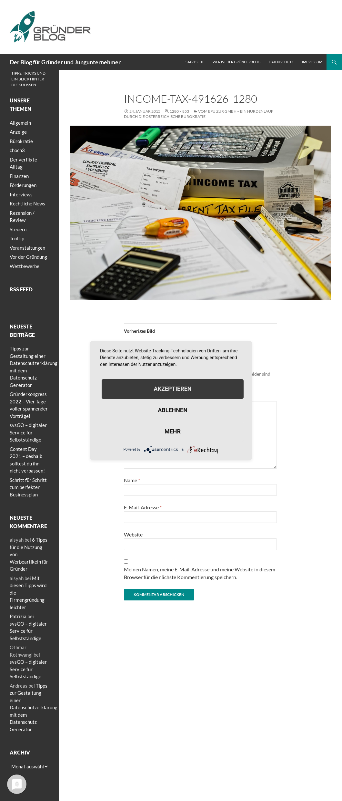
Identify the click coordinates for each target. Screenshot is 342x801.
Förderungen (23, 185)
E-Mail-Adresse (143, 507)
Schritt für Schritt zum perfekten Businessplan (28, 487)
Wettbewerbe (24, 266)
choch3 (17, 150)
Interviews (21, 194)
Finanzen (19, 176)
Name (132, 480)
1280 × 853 (179, 111)
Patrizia (18, 616)
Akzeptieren (172, 388)
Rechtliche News (27, 203)
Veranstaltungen (27, 248)
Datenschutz (281, 62)
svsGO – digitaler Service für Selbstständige (28, 432)
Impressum (312, 62)
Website (133, 534)
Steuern (18, 229)
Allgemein (20, 123)
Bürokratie (21, 141)
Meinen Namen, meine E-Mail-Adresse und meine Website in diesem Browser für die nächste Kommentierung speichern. (199, 573)
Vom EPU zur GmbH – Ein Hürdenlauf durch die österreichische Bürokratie (198, 114)
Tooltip (17, 238)
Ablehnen (172, 410)
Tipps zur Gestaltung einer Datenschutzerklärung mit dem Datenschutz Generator (33, 707)
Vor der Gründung (28, 257)
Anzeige (18, 132)
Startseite (195, 62)
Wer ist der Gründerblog (236, 62)
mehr (173, 431)
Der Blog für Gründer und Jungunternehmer (65, 62)
